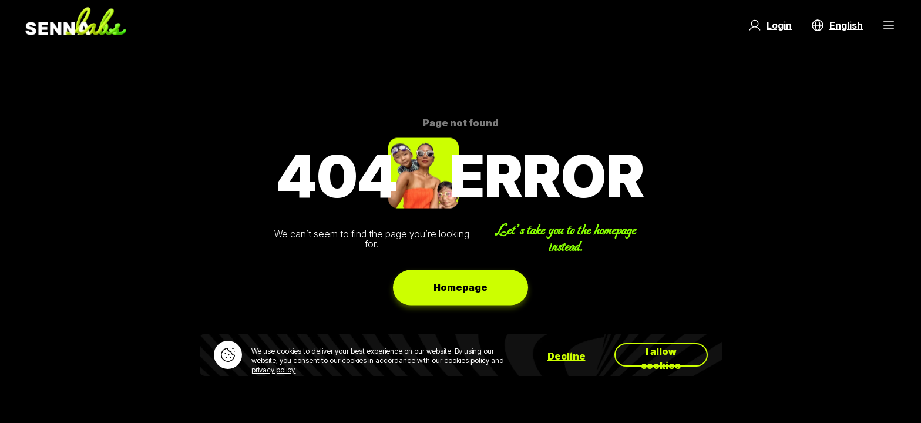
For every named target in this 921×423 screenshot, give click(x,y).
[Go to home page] (75, 25)
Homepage (460, 287)
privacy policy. (273, 369)
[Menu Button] (889, 25)
